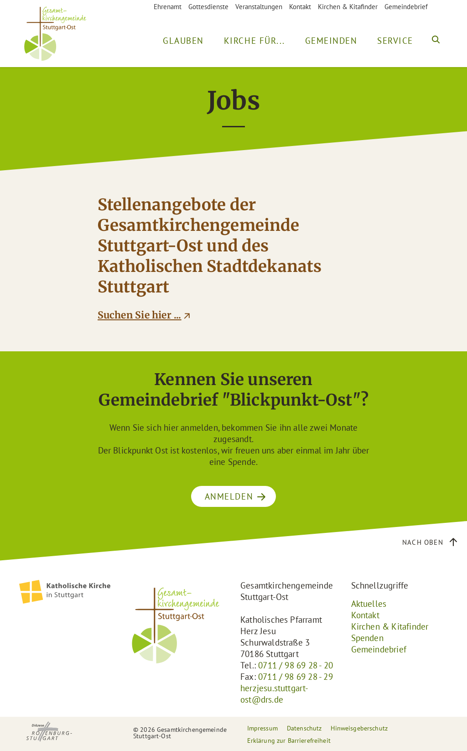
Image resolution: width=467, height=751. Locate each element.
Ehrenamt (168, 6)
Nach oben (422, 542)
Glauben (183, 40)
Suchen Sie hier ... (140, 315)
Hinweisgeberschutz (359, 728)
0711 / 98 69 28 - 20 (295, 665)
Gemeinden (331, 40)
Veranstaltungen (258, 6)
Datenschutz (304, 728)
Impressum (262, 728)
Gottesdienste (208, 6)
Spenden (367, 637)
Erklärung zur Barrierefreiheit (289, 740)
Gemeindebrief (406, 6)
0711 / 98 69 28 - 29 (295, 676)
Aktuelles (369, 603)
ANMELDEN (229, 496)
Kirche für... (254, 40)
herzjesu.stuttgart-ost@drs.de (274, 694)
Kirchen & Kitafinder (348, 6)
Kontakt (300, 6)
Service (395, 40)
